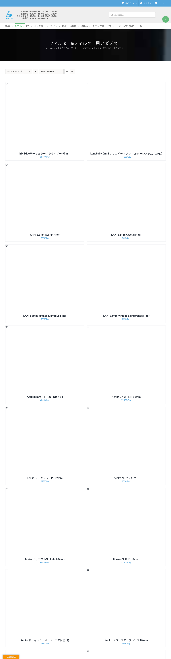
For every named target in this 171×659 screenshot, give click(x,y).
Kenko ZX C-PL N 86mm (126, 396)
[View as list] (72, 71)
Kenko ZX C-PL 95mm (126, 559)
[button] (6, 83)
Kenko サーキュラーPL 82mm (45, 478)
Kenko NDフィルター (126, 478)
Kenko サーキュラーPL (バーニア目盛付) (44, 640)
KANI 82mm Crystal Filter (126, 234)
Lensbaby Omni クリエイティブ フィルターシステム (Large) (126, 153)
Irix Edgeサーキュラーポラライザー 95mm (44, 153)
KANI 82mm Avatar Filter (45, 234)
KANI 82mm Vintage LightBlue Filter (44, 315)
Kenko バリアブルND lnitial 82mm (44, 559)
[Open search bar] (141, 26)
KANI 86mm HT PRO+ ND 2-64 (45, 396)
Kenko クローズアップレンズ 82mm (126, 640)
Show (47, 71)
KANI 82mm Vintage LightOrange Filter (126, 315)
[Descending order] (35, 71)
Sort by (14, 71)
